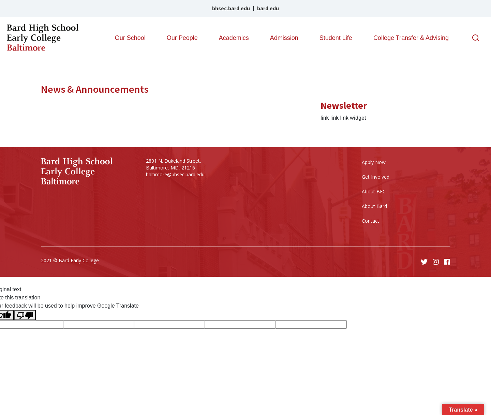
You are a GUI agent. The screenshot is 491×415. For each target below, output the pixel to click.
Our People (182, 37)
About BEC (374, 191)
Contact (370, 221)
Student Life (335, 37)
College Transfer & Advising (411, 37)
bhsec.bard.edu (231, 8)
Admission (284, 37)
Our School (130, 37)
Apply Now (374, 162)
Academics (234, 37)
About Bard (374, 206)
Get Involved (375, 177)
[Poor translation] (25, 315)
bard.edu (268, 8)
